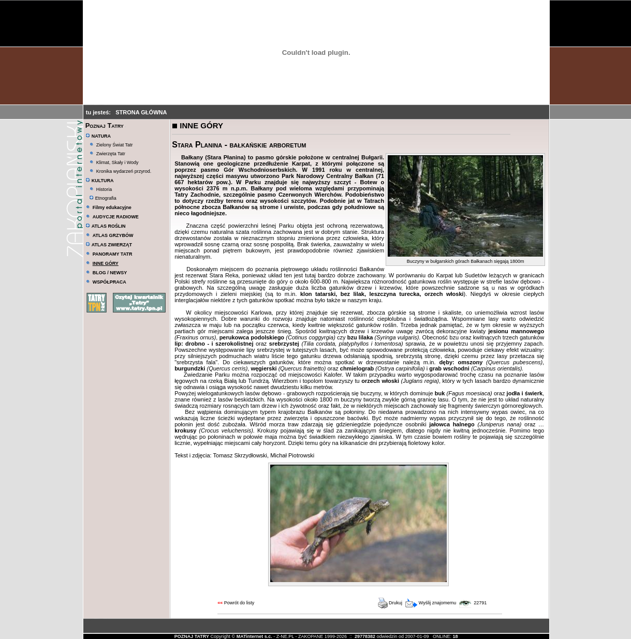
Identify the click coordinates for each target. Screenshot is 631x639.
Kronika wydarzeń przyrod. (124, 171)
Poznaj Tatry (104, 125)
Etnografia (102, 198)
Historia (104, 189)
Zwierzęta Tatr (110, 153)
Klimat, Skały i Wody (117, 162)
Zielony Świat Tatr (114, 144)
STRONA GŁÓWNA (141, 112)
